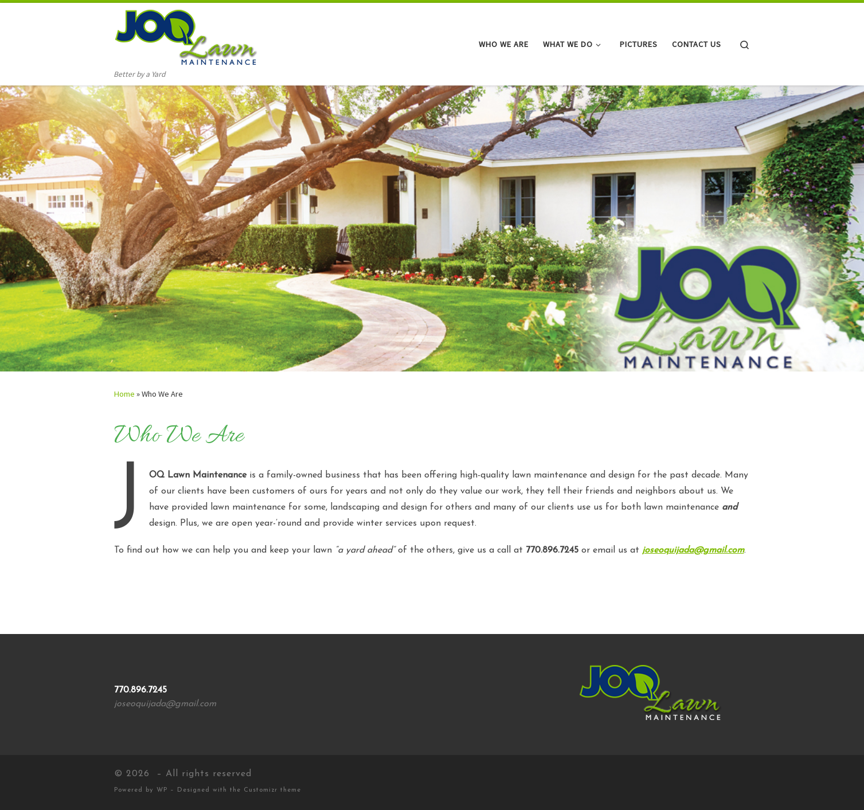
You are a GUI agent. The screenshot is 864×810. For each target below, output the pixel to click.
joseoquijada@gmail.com (693, 550)
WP (162, 790)
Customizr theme (272, 790)
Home (124, 394)
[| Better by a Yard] (185, 35)
